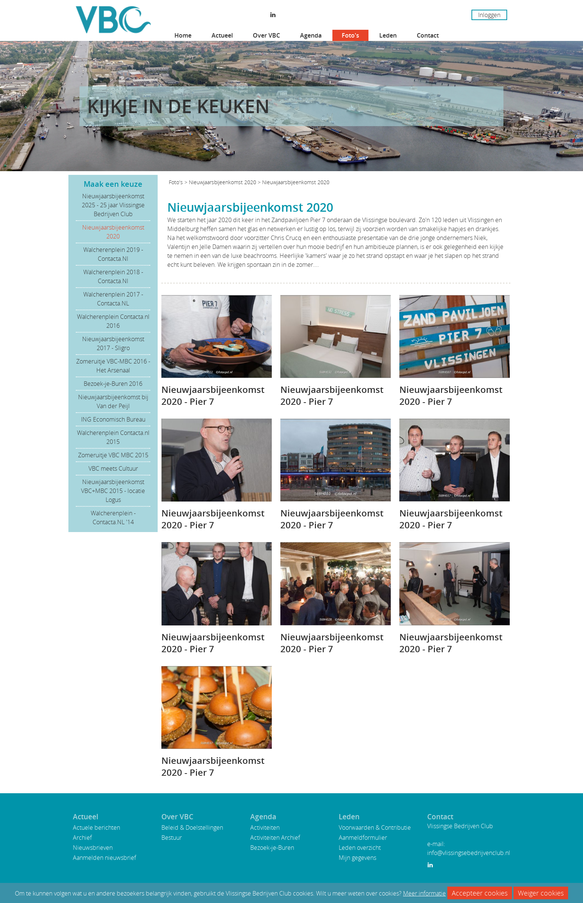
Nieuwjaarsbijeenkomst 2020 (113, 231)
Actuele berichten (96, 827)
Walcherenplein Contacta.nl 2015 (113, 437)
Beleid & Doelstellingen (192, 827)
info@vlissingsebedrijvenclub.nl (468, 853)
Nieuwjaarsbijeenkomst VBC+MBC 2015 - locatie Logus (113, 491)
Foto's (350, 35)
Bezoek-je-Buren (272, 847)
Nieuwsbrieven (93, 847)
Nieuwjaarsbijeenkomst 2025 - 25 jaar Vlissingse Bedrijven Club (113, 205)
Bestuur (171, 837)
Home (182, 35)
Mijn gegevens (357, 858)
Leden (388, 35)
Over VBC (266, 35)
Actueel (222, 35)
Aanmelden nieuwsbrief (104, 858)
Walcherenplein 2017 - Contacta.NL (113, 298)
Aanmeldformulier (363, 837)
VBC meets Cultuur (113, 468)
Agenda (311, 35)
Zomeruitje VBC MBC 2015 (113, 455)
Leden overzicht (360, 847)
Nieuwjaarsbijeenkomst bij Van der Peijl (113, 401)
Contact (428, 35)
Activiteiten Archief (275, 837)
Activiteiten (265, 827)
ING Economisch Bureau (113, 419)
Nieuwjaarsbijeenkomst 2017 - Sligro (113, 343)
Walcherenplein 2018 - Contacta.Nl (113, 276)
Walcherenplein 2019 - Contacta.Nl (113, 254)
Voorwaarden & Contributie (375, 827)
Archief (82, 837)
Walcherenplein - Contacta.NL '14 (113, 517)
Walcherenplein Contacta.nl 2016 (113, 321)
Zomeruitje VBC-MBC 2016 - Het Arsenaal (113, 365)
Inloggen (489, 15)
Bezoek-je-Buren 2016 (113, 384)
